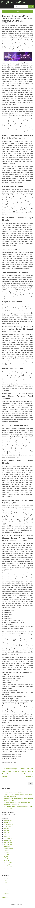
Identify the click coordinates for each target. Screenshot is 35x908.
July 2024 (6, 852)
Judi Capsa (7, 881)
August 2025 (7, 826)
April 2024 (6, 859)
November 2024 (8, 844)
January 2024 (7, 865)
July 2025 (6, 828)
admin (10, 762)
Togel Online (7, 893)
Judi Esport (7, 883)
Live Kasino (7, 887)
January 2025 (7, 840)
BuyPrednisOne (13, 2)
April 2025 (6, 834)
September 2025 (8, 824)
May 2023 (6, 869)
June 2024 (6, 854)
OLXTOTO (22, 904)
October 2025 (7, 822)
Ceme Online (7, 879)
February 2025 (8, 838)
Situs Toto (5, 897)
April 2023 (6, 871)
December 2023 (8, 867)
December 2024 (8, 842)
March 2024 (7, 861)
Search (4, 781)
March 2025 (7, 836)
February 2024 (8, 863)
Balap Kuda (7, 877)
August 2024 (7, 850)
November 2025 (8, 820)
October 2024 (7, 846)
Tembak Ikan (7, 891)
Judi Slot (16, 762)
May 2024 (6, 857)
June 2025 (6, 830)
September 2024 (8, 848)
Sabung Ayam (7, 889)
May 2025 (6, 832)
